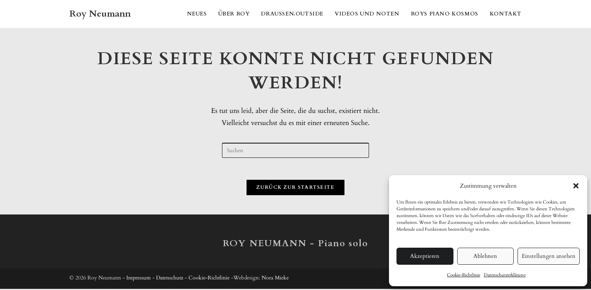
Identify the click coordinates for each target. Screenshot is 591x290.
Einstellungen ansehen (549, 256)
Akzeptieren (424, 256)
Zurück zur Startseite (295, 188)
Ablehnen (485, 256)
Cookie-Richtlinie (463, 275)
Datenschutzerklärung (505, 275)
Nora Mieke (275, 278)
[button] (576, 186)
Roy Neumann (100, 14)
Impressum (138, 278)
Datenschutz (169, 278)
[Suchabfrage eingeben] (295, 150)
